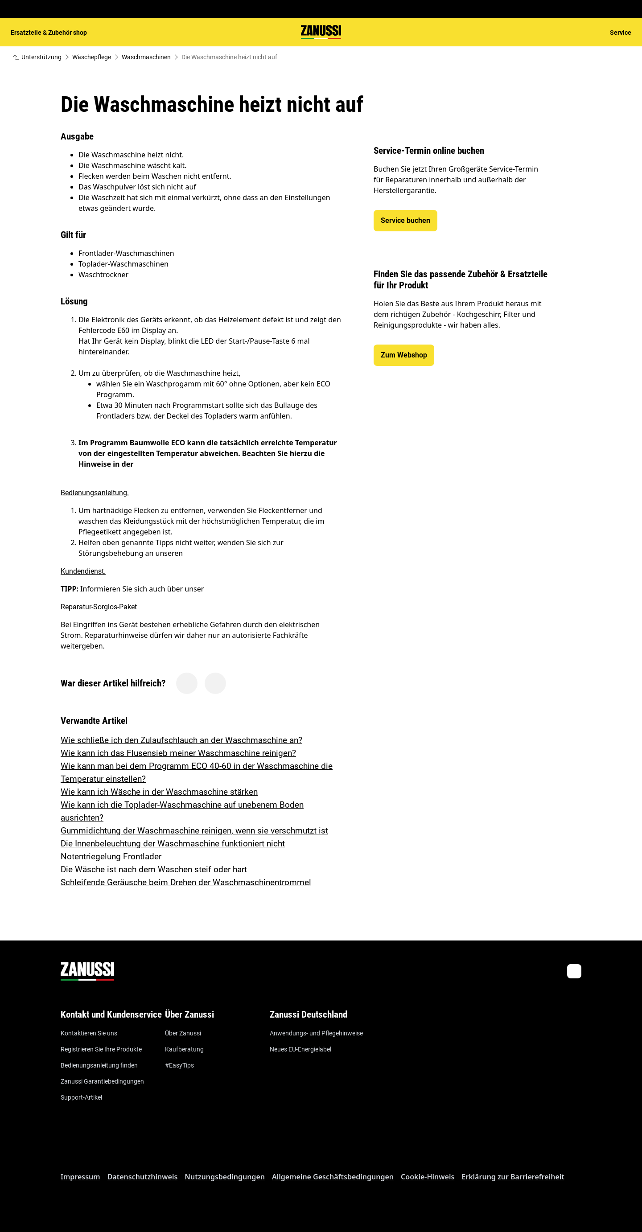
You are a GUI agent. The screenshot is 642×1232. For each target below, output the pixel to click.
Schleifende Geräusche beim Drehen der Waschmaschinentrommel (186, 882)
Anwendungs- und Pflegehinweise (316, 1033)
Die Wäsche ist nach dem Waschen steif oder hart (154, 869)
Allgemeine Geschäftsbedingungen (333, 1177)
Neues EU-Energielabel (300, 1049)
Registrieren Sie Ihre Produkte (101, 1049)
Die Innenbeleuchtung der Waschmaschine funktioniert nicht (173, 843)
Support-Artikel (81, 1097)
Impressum (80, 1177)
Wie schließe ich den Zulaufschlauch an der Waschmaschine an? (181, 740)
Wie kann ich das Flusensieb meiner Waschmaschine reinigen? (178, 753)
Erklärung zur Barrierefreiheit (512, 1177)
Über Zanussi (183, 1033)
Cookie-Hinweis (427, 1177)
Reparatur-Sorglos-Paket (99, 607)
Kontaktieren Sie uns (89, 1033)
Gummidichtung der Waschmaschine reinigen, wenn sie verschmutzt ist (194, 830)
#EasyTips (179, 1065)
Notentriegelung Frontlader (111, 856)
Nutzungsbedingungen (225, 1177)
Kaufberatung (184, 1049)
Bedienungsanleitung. (95, 493)
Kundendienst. (83, 571)
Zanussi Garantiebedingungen (102, 1081)
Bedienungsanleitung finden (99, 1065)
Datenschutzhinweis (142, 1177)
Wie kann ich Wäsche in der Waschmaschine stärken (159, 792)
